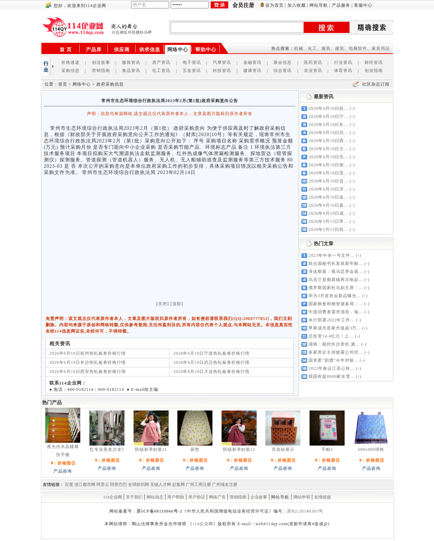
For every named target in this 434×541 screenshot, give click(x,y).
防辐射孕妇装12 (239, 449)
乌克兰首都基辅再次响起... (335, 279)
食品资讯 (131, 70)
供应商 (122, 49)
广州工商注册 (198, 484)
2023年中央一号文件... (331, 255)
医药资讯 (313, 62)
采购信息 (70, 70)
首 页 (66, 49)
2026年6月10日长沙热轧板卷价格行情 (87, 362)
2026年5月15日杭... (328, 229)
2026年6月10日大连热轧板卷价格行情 (211, 371)
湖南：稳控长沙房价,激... (334, 344)
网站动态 (155, 497)
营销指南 (101, 70)
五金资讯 (192, 70)
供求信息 (149, 49)
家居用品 (381, 48)
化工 (312, 48)
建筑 (339, 48)
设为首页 (274, 5)
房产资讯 (161, 62)
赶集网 (178, 484)
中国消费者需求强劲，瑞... (335, 311)
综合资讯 (282, 70)
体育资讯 (343, 70)
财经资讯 (374, 62)
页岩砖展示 (283, 449)
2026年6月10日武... (328, 132)
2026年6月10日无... (328, 156)
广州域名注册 (224, 484)
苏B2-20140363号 (305, 511)
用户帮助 (175, 497)
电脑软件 (358, 48)
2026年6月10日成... (328, 213)
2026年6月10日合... (328, 181)
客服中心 (363, 5)
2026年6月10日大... (328, 148)
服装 (326, 48)
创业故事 (101, 62)
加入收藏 (296, 5)
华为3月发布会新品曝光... (334, 295)
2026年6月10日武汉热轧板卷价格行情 (211, 362)
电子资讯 (192, 62)
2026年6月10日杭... (328, 108)
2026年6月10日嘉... (328, 205)
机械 (298, 48)
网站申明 (301, 497)
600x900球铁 (371, 449)
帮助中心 (205, 49)
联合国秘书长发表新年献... (335, 263)
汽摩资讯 (222, 62)
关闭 (162, 303)
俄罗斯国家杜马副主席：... (335, 287)
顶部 (176, 303)
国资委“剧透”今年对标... (333, 360)
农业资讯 (313, 70)
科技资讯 (222, 70)
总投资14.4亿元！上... (330, 336)
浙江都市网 (84, 484)
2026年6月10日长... (328, 124)
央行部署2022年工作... (331, 320)
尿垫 (194, 449)
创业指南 (374, 70)
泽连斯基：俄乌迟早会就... (335, 271)
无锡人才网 (160, 484)
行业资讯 (343, 62)
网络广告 (217, 497)
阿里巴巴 (118, 484)
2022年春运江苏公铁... (331, 368)
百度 (69, 484)
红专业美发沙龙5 (107, 449)
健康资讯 (252, 70)
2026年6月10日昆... (328, 173)
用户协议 (196, 497)
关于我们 (134, 497)
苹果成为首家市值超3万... (334, 328)
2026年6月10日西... (328, 140)
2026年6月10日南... (328, 164)
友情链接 (322, 497)
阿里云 (102, 484)
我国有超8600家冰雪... (331, 376)
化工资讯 (161, 70)
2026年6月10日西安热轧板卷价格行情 (87, 371)
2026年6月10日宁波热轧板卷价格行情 (211, 353)
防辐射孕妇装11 (151, 449)
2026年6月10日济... (328, 189)
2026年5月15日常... (328, 221)
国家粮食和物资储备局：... (335, 303)
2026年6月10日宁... (328, 116)
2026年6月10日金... (328, 197)
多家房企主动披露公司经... (335, 352)
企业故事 (258, 497)
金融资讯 (252, 62)
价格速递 (70, 62)
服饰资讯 (131, 62)
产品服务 (341, 5)
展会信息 (282, 62)
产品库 (94, 49)
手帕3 (327, 449)
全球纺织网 (138, 484)
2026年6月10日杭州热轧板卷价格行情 (87, 353)
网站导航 (319, 5)
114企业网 (112, 497)
